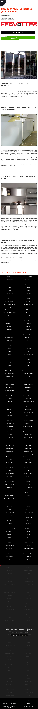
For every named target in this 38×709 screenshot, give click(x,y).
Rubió (28, 359)
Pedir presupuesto (17, 32)
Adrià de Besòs (9, 376)
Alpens (28, 345)
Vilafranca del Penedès (28, 395)
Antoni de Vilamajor (9, 370)
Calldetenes (28, 356)
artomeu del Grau (9, 393)
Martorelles (28, 312)
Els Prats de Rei (28, 487)
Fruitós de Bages (9, 431)
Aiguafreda (28, 348)
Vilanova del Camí (28, 393)
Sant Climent (9, 534)
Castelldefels (28, 503)
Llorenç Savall (9, 451)
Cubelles (9, 290)
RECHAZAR (15, 635)
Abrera (28, 537)
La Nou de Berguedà (9, 429)
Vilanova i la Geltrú (28, 381)
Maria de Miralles (9, 279)
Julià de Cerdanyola (28, 412)
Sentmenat (28, 556)
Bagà (9, 351)
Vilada (9, 470)
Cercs (9, 509)
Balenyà (9, 307)
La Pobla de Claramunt (28, 426)
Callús (9, 356)
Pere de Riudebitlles (28, 445)
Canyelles (28, 415)
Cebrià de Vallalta (28, 387)
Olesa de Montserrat (9, 320)
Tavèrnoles (28, 540)
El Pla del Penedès (9, 301)
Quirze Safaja (9, 434)
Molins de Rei (10, 340)
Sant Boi (28, 390)
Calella (9, 359)
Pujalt (28, 703)
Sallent (28, 376)
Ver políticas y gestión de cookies (19, 632)
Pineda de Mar (28, 343)
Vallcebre (28, 290)
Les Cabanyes (28, 528)
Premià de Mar (9, 334)
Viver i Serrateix (9, 282)
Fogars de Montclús (28, 542)
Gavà (28, 318)
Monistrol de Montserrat (28, 334)
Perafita (28, 315)
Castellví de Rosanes (9, 512)
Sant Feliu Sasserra (9, 445)
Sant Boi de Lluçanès (9, 390)
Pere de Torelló (9, 426)
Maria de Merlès (28, 279)
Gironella (10, 551)
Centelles (28, 509)
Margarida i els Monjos (10, 495)
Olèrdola (28, 501)
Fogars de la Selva (10, 545)
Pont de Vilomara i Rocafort (9, 703)
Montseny (9, 409)
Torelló (28, 495)
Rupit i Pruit (28, 476)
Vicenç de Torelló (9, 467)
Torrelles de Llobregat (28, 553)
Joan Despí (9, 415)
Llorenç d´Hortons (28, 451)
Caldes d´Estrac (28, 404)
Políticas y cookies (28, 706)
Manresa (9, 362)
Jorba (9, 562)
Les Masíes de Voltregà (9, 526)
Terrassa (28, 490)
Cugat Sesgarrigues (28, 384)
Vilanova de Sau (28, 329)
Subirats (28, 295)
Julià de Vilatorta (28, 517)
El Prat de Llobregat (28, 304)
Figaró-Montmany (9, 548)
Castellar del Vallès (9, 481)
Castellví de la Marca (28, 512)
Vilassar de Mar (28, 409)
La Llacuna (9, 553)
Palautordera (9, 459)
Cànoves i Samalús (9, 418)
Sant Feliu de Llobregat (28, 454)
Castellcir (9, 506)
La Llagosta (28, 429)
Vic (28, 470)
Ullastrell (28, 515)
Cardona (28, 506)
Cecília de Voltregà (9, 465)
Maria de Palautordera (28, 276)
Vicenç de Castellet (28, 420)
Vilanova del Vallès (9, 384)
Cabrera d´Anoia (28, 332)
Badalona (9, 401)
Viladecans (28, 398)
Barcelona (9, 276)
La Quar (28, 531)
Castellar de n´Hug (9, 484)
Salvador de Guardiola (9, 423)
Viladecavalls (9, 398)
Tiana (9, 490)
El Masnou (28, 301)
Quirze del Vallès (28, 434)
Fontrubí (28, 559)
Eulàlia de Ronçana (28, 307)
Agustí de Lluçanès (28, 373)
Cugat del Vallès (9, 462)
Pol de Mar (9, 440)
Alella (9, 348)
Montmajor (9, 564)
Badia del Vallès (28, 379)
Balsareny (28, 323)
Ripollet (28, 368)
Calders (9, 406)
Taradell (9, 542)
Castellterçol (9, 515)
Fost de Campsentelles (28, 431)
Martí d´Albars (28, 448)
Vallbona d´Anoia (9, 293)
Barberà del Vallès (10, 323)
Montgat (28, 564)
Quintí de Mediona (28, 437)
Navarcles (28, 362)
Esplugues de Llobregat (28, 548)
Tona (9, 412)
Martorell (28, 326)
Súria (9, 295)
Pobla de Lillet (9, 343)
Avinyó (9, 404)
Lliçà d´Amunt (28, 284)
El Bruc (9, 287)
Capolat (28, 520)
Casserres (28, 498)
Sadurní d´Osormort (28, 467)
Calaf (9, 479)
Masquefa (9, 487)
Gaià (9, 559)
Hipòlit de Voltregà (9, 442)
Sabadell (28, 459)
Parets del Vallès (9, 318)
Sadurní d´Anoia (28, 462)
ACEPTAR (24, 635)
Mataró (9, 379)
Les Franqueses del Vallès (9, 528)
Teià (9, 492)
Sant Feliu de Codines (9, 456)
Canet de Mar (9, 420)
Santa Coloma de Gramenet (9, 312)
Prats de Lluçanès (10, 700)
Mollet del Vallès (28, 337)
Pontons (28, 700)
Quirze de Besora (9, 437)
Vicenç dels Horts (28, 465)
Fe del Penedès (28, 492)
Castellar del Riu (28, 481)
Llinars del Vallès (28, 523)
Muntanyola (28, 406)
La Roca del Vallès (9, 531)
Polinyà (28, 340)
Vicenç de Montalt (10, 387)
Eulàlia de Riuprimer (9, 309)
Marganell (9, 329)
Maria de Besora (9, 556)
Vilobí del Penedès (28, 282)
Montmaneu (28, 562)
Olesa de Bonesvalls (28, 320)
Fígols (28, 545)
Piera (9, 315)
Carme (9, 501)
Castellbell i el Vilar (28, 479)
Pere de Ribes (9, 448)
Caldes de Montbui (28, 442)
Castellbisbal (9, 345)
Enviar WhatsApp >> (18, 38)
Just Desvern (10, 454)
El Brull (28, 551)
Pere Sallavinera (28, 440)
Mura (9, 365)
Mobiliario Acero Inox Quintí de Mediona (9, 707)
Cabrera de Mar (9, 395)
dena (9, 503)
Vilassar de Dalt (9, 381)
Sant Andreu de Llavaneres (28, 370)
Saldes (9, 298)
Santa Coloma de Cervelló (9, 498)
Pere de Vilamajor (28, 423)
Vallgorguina (9, 326)
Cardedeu (9, 520)
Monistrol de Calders (9, 337)
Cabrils (28, 351)
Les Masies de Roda (28, 526)
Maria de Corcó (9, 332)
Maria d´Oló (9, 517)
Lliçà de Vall (9, 284)
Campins (10, 354)
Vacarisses (28, 293)
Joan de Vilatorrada (9, 473)
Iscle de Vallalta (9, 476)
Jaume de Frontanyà (28, 473)
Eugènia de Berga (28, 309)
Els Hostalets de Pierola (9, 304)
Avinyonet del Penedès (28, 401)
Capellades (9, 523)
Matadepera (28, 484)
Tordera (9, 537)
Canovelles (28, 418)
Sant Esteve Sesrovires (28, 456)
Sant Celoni (28, 534)
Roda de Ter (9, 368)
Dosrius (28, 287)
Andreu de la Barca (9, 373)
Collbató (28, 298)
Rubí (28, 365)
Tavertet (10, 540)
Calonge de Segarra (28, 354)
